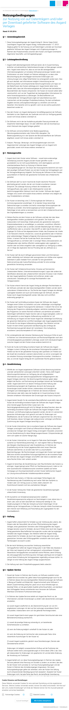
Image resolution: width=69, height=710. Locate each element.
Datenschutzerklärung (50, 707)
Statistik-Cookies (37, 695)
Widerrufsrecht (33, 10)
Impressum (63, 707)
